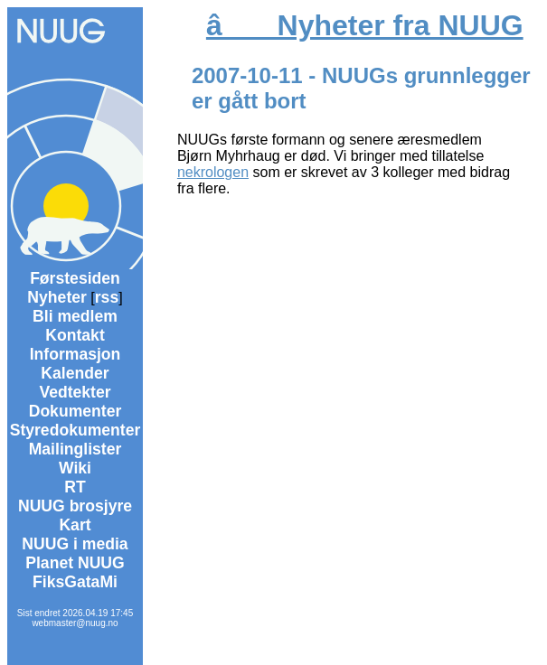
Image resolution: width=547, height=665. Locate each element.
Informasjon (75, 354)
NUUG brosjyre (75, 506)
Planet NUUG (75, 563)
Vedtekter (74, 392)
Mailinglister (75, 449)
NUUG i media (74, 544)
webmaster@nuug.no (75, 623)
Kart (74, 525)
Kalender (74, 373)
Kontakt (75, 335)
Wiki (75, 468)
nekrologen (213, 172)
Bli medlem (75, 316)
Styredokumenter (75, 430)
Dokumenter (75, 411)
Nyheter (57, 297)
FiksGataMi (75, 582)
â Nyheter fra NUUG (364, 25)
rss (106, 297)
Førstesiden (75, 278)
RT (74, 487)
